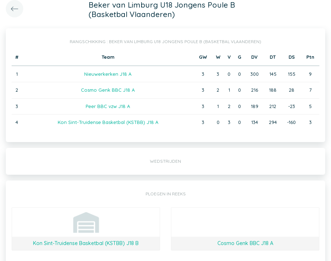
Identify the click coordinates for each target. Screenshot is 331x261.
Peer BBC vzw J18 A (108, 106)
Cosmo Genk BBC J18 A (108, 90)
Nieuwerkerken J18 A (107, 74)
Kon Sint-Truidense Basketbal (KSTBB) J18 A (108, 122)
